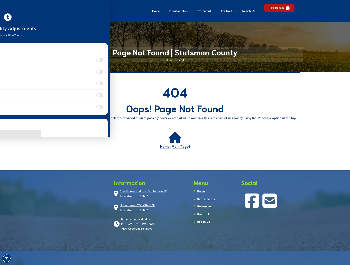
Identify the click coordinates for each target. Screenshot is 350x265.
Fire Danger (282, 10)
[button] (181, 11)
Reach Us (203, 221)
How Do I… (204, 214)
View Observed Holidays (136, 228)
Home (201, 191)
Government (205, 206)
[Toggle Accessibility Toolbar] (6, 258)
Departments (206, 199)
